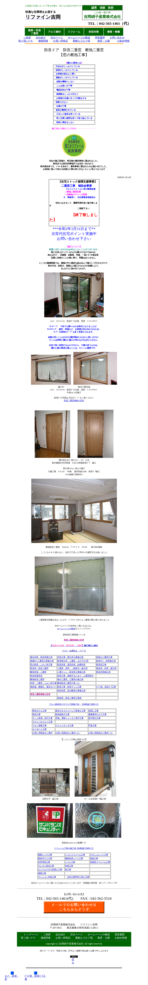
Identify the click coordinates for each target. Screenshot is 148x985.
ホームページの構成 (79, 37)
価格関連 (43, 41)
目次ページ (57, 37)
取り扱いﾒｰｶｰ (25, 41)
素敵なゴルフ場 (81, 41)
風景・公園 (103, 41)
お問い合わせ (117, 37)
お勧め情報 (123, 41)
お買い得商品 (60, 41)
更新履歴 (100, 37)
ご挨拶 (27, 37)
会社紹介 (41, 37)
